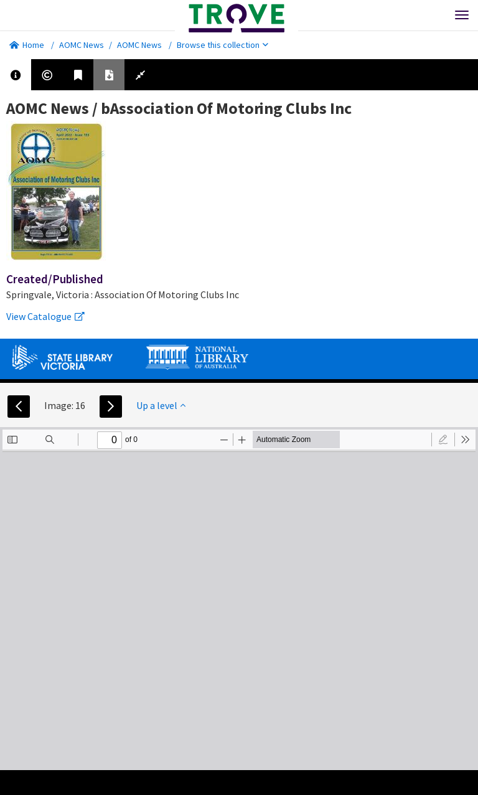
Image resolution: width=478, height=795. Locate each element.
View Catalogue (45, 316)
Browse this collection (222, 44)
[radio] (443, 439)
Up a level (160, 405)
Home (26, 44)
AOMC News (81, 44)
